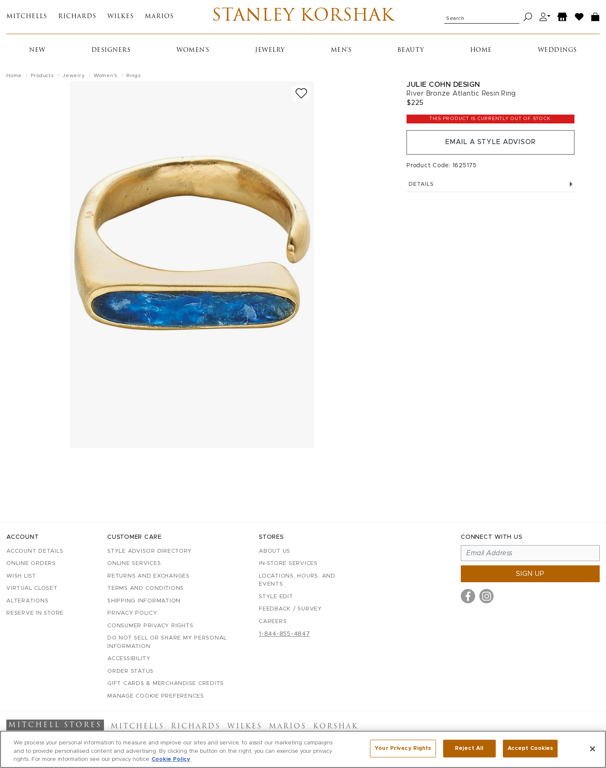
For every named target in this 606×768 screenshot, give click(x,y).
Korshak (335, 726)
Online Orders (31, 563)
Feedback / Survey (290, 609)
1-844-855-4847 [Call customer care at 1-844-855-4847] (284, 634)
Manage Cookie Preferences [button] (155, 696)
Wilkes (120, 17)
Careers (273, 621)
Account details (34, 551)
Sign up (530, 573)
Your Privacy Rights (403, 748)
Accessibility (129, 658)
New (37, 50)
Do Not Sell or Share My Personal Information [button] (167, 642)
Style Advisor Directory (149, 551)
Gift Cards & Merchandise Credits (165, 683)
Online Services (134, 563)
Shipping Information (144, 601)
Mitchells (26, 17)
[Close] (592, 748)
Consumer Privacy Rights (150, 626)
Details (490, 184)
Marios (159, 17)
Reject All (469, 748)
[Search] (528, 17)
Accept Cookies (530, 748)
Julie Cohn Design (443, 84)
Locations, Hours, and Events (297, 580)
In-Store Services (288, 563)
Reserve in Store (35, 613)
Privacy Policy (132, 613)
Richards (77, 17)
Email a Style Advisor (490, 142)
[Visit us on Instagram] (486, 596)
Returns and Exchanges (148, 576)
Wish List (21, 576)
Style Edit (276, 596)
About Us (274, 551)
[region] (303, 749)
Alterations (27, 601)
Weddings (557, 50)
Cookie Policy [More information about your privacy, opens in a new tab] (171, 759)
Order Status (130, 671)
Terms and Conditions (145, 588)
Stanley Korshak (302, 16)
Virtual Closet (32, 588)
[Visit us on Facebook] (468, 596)
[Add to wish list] (301, 93)
